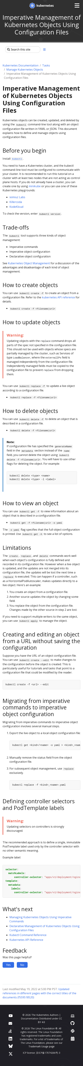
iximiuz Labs (17, 197)
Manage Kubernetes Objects (24, 69)
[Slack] (72, 1031)
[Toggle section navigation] (44, 49)
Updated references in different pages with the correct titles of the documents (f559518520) (39, 993)
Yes (8, 965)
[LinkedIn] (10, 1038)
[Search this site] (22, 49)
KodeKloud (16, 207)
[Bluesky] (11, 1046)
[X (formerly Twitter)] (11, 1054)
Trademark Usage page (41, 1046)
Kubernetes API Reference (26, 940)
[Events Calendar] (72, 1038)
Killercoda (15, 202)
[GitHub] (72, 1023)
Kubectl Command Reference (27, 935)
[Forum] (10, 1023)
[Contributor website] (72, 1015)
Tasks (46, 65)
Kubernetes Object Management (29, 263)
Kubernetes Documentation (20, 65)
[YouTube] (11, 1015)
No (22, 965)
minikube (35, 186)
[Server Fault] (10, 1031)
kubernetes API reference (58, 297)
